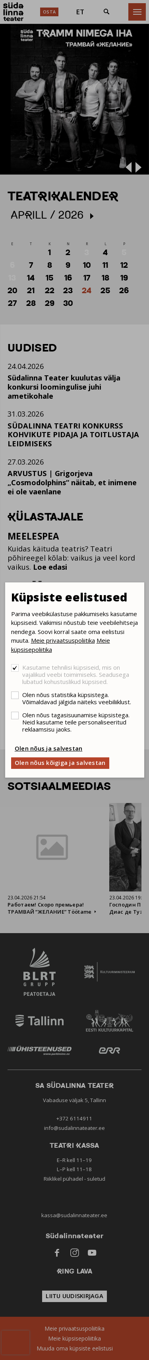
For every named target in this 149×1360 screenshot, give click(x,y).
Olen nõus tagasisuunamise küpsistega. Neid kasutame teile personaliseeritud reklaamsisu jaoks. (76, 722)
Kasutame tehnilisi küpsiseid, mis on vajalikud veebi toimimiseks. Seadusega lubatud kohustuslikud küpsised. (75, 674)
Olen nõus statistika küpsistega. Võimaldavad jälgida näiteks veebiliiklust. (76, 698)
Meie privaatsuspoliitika (63, 640)
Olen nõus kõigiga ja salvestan (60, 762)
